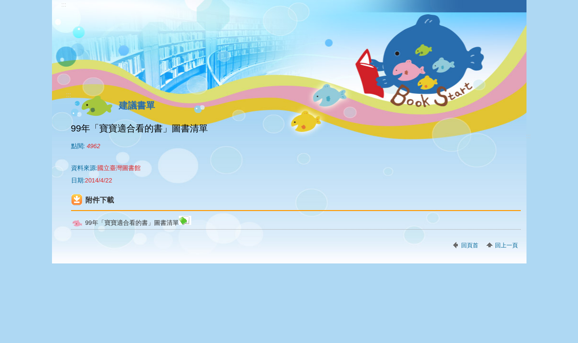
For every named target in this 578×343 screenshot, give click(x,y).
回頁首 (469, 245)
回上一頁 (506, 245)
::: (64, 4)
